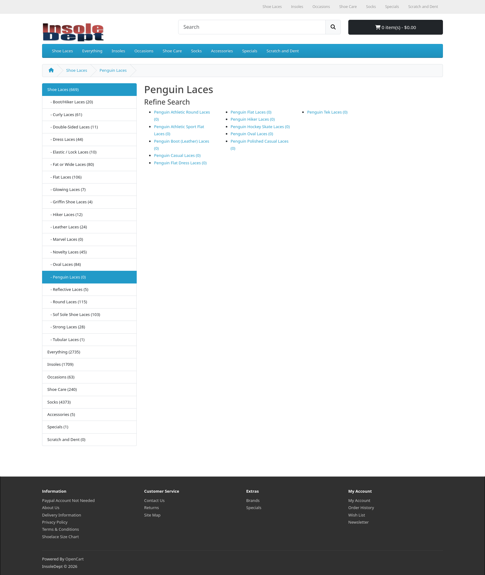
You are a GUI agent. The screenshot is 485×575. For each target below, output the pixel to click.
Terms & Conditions (60, 529)
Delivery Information (61, 515)
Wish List (356, 515)
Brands (253, 500)
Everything (92, 51)
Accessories (222, 51)
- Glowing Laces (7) (66, 189)
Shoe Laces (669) (63, 89)
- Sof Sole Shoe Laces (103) (73, 314)
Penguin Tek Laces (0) (327, 112)
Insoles (118, 51)
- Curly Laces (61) (64, 114)
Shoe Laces (62, 51)
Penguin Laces (113, 70)
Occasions (143, 51)
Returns (151, 507)
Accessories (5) (61, 414)
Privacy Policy (54, 522)
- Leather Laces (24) (67, 227)
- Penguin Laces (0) (66, 277)
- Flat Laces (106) (64, 177)
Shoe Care (172, 51)
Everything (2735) (63, 352)
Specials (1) (57, 427)
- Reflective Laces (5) (67, 289)
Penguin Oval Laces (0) (252, 133)
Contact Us (154, 500)
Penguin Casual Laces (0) (177, 155)
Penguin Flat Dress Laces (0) (180, 163)
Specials (249, 51)
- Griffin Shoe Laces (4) (69, 202)
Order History (361, 507)
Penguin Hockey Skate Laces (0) (260, 126)
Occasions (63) (61, 377)
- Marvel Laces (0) (65, 239)
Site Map (152, 515)
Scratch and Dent (283, 51)
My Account (359, 500)
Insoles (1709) (60, 364)
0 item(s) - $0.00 (395, 27)
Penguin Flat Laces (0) (251, 112)
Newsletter (358, 522)
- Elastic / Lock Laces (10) (72, 152)
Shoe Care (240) (62, 389)
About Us (50, 507)
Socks (196, 51)
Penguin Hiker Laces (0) (253, 119)
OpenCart (74, 559)
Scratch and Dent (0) (66, 439)
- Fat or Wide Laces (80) (70, 164)
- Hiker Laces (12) (65, 214)
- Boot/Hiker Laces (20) (70, 102)
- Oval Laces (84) (64, 264)
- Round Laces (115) (67, 302)
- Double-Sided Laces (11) (72, 127)
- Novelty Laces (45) (67, 252)
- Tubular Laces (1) (65, 339)
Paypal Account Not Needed (68, 500)
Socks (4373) (59, 402)
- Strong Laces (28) (66, 327)
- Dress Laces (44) (65, 139)
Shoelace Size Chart (60, 536)
